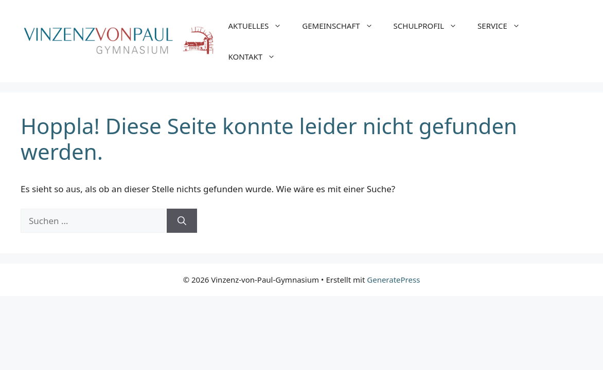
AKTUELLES (260, 25)
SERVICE (503, 25)
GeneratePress (393, 279)
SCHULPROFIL (431, 25)
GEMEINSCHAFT (342, 25)
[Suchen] (182, 221)
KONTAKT (257, 56)
